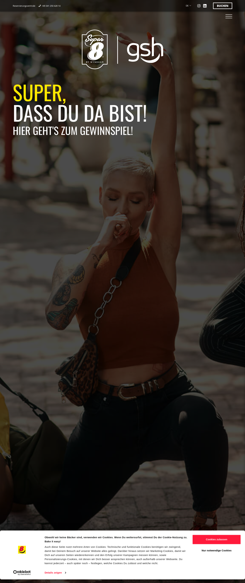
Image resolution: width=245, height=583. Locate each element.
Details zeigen (53, 576)
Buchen (222, 6)
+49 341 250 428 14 (51, 5)
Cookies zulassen (216, 543)
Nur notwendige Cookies (217, 554)
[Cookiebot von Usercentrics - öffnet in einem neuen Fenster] (22, 576)
